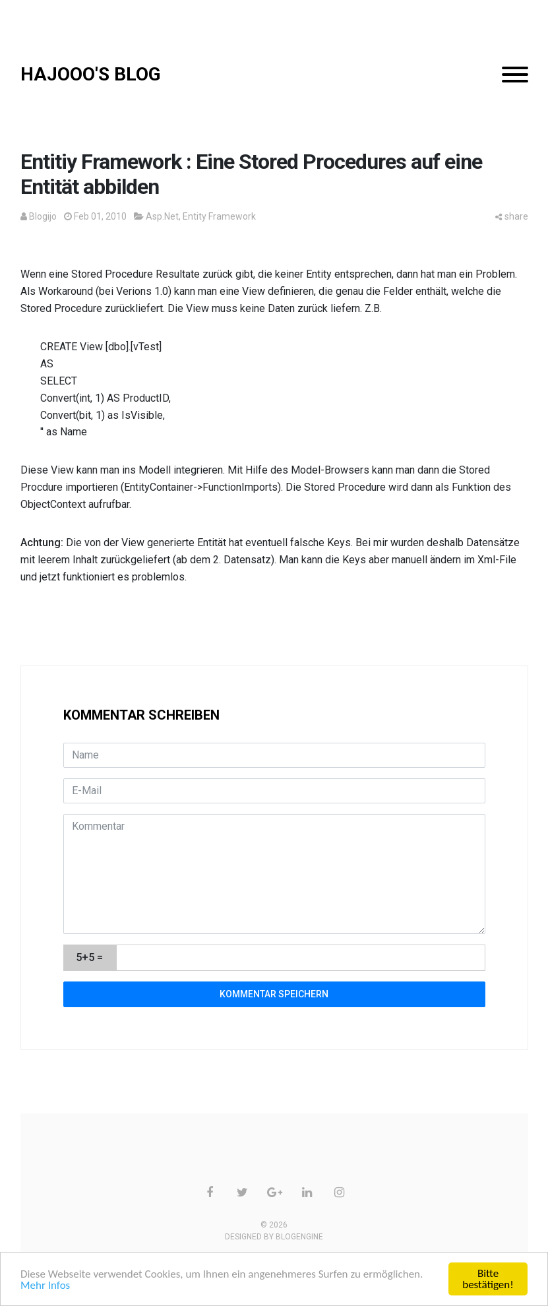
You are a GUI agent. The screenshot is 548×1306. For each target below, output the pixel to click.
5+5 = (89, 957)
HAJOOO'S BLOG (90, 74)
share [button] (511, 216)
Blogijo (43, 216)
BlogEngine (299, 1236)
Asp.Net (162, 216)
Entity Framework (219, 216)
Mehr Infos (45, 1285)
